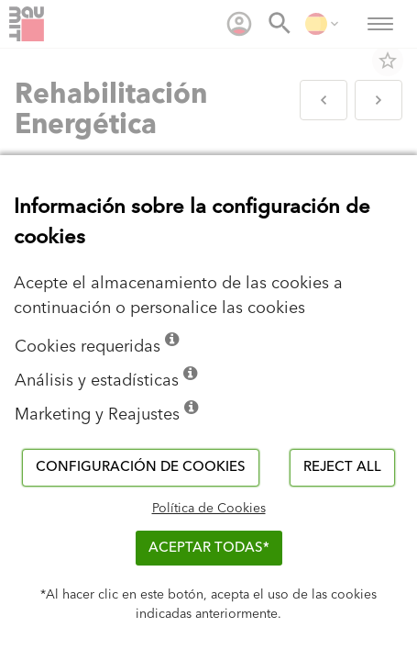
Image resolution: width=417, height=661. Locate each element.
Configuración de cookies (141, 466)
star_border (388, 61)
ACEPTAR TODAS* (208, 547)
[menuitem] (239, 24)
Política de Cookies (209, 509)
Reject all (342, 466)
